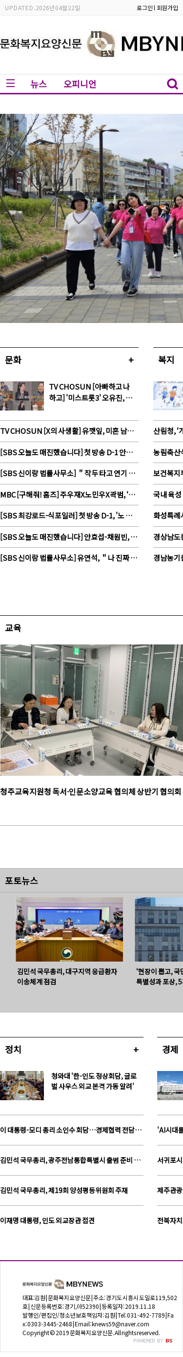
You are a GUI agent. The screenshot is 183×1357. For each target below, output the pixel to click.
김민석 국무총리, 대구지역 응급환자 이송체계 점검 (67, 976)
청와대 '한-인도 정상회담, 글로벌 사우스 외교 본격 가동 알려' (94, 1081)
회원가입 (167, 7)
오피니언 (80, 83)
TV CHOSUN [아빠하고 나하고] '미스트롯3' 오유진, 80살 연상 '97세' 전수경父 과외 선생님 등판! (91, 392)
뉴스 (38, 83)
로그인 (145, 7)
